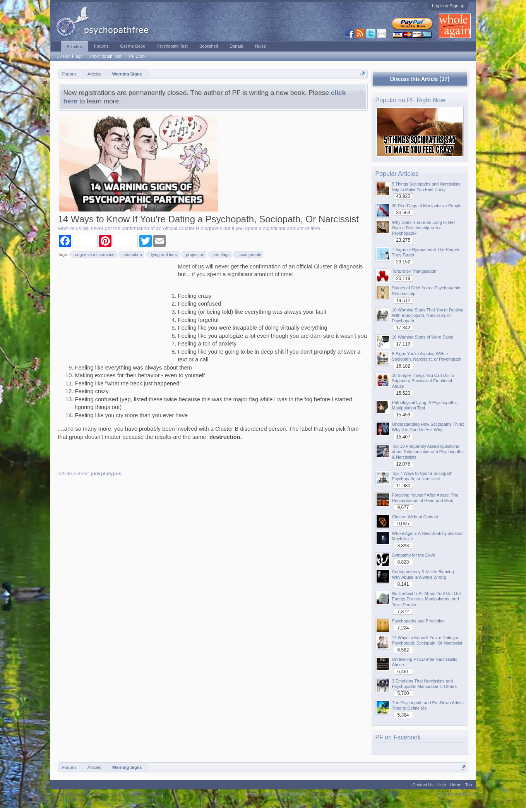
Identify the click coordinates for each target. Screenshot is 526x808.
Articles (74, 46)
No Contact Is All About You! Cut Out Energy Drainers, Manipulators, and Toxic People (426, 599)
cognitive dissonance (94, 254)
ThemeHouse (141, 799)
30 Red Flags (69, 56)
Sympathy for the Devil (413, 555)
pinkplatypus (106, 473)
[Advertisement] (116, 311)
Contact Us (422, 784)
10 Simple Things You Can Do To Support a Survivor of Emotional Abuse (423, 381)
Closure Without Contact (415, 516)
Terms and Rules (458, 794)
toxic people (248, 254)
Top (468, 784)
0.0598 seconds (274, 794)
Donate (236, 46)
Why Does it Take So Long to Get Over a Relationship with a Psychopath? (423, 228)
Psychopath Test (106, 56)
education (131, 254)
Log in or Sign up (448, 5)
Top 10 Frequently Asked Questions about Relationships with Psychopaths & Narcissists (428, 451)
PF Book (137, 56)
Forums (101, 46)
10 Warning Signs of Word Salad (423, 337)
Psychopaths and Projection (418, 621)
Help (441, 784)
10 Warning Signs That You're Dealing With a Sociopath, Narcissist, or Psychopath (428, 315)
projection (193, 254)
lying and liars (163, 254)
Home (455, 784)
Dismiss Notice (361, 92)
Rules (260, 46)
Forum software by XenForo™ (106, 794)
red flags (220, 254)
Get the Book (132, 46)
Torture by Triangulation (414, 271)
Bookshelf (208, 46)
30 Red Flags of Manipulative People (427, 205)
